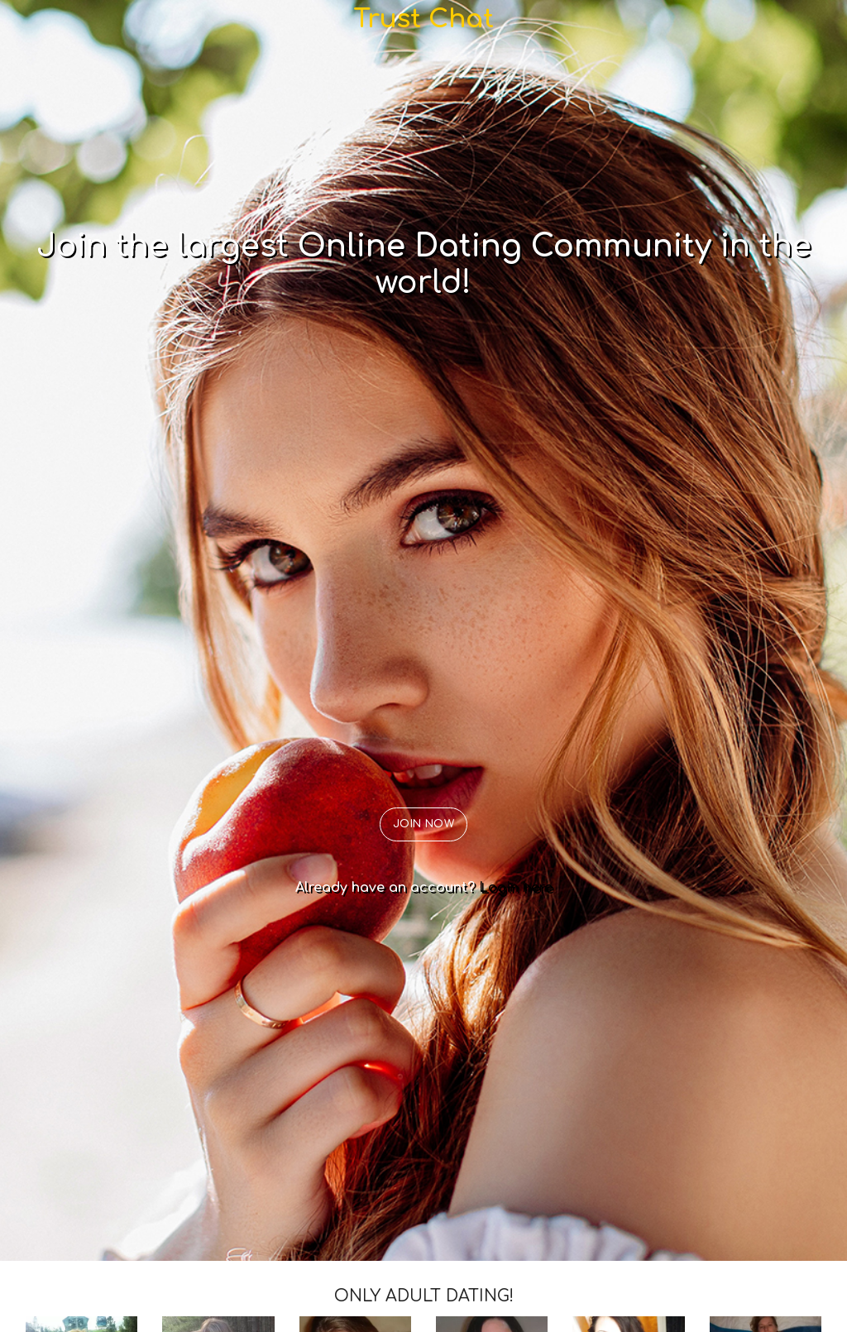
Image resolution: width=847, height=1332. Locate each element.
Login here (516, 887)
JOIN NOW (424, 824)
